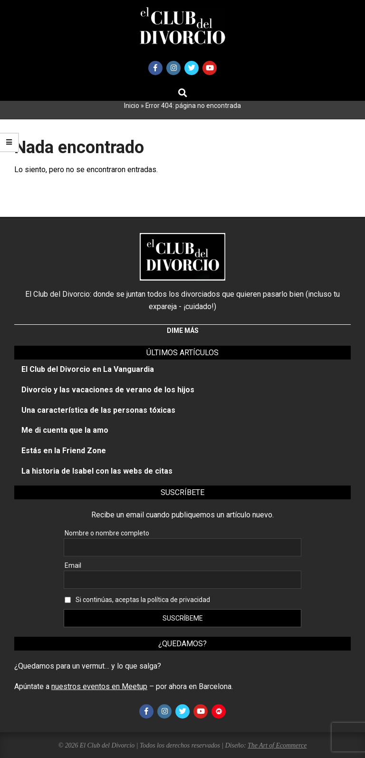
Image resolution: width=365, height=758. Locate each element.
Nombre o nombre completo (107, 533)
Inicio (131, 105)
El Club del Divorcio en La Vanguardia (87, 369)
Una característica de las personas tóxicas (98, 410)
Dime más (183, 330)
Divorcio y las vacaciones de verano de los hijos (107, 389)
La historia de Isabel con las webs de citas (97, 471)
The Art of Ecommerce (277, 745)
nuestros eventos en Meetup (99, 686)
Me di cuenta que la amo (64, 430)
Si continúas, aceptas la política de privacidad (143, 599)
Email (73, 565)
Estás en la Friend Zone (63, 450)
